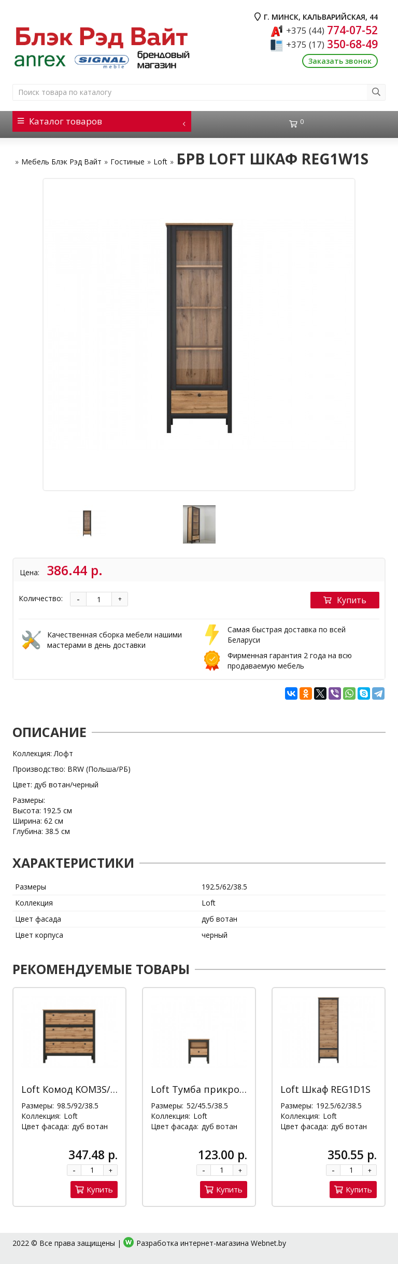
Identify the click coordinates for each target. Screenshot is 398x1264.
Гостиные (127, 161)
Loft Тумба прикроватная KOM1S (228, 1089)
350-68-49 (332, 44)
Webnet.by (268, 1243)
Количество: (41, 598)
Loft (160, 161)
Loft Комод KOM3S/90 (71, 1089)
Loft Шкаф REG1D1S (325, 1089)
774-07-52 (332, 30)
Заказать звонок (340, 61)
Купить (344, 600)
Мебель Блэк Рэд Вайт (61, 161)
